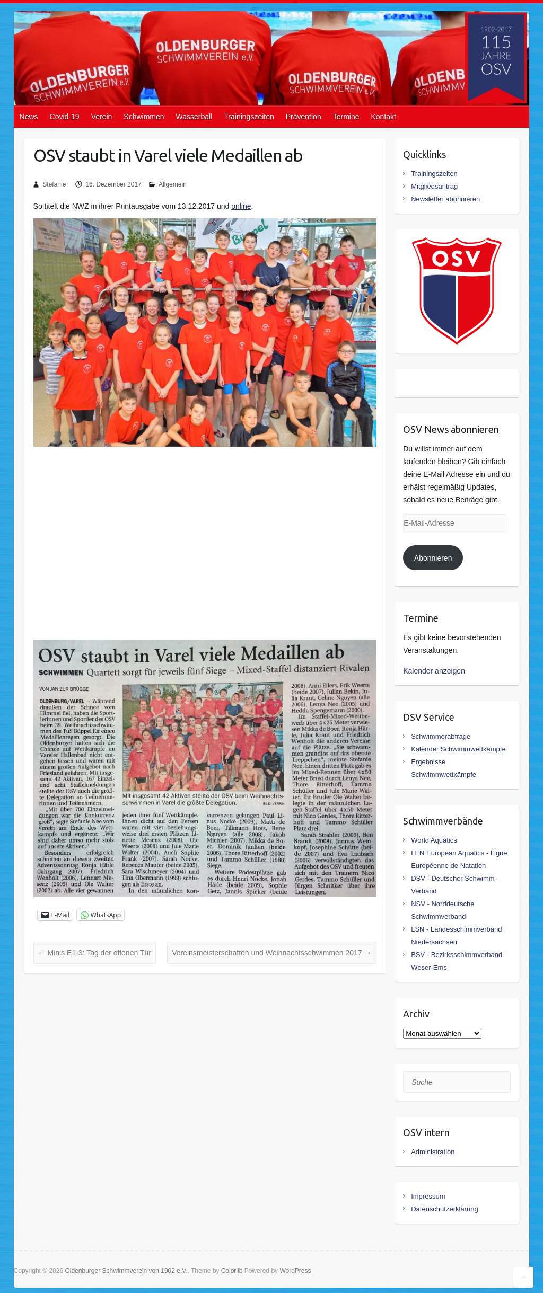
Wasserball (194, 116)
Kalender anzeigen (434, 671)
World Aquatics (434, 840)
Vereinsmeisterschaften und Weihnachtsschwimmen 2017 (271, 953)
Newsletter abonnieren (445, 199)
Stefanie (54, 184)
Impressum (428, 1196)
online (241, 206)
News (29, 116)
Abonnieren (433, 558)
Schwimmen (144, 116)
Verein (101, 116)
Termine (346, 116)
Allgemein (173, 184)
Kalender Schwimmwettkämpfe (458, 749)
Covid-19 (65, 116)
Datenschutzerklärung (444, 1209)
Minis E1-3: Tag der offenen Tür (94, 953)
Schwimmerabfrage (440, 736)
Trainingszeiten (249, 116)
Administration (432, 1152)
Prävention (303, 116)
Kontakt (383, 116)
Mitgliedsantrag (434, 186)
